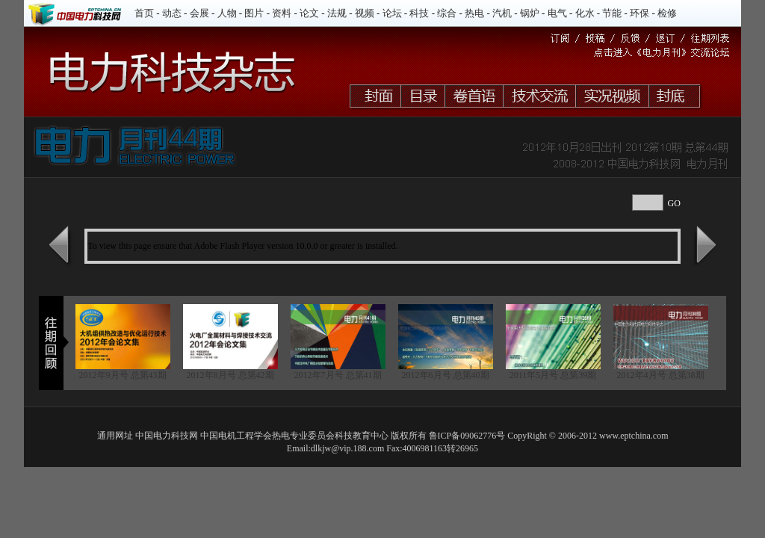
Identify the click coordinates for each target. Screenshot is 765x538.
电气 (557, 13)
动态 (172, 13)
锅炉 (529, 13)
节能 (612, 13)
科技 (419, 13)
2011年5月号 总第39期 (553, 375)
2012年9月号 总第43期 (123, 375)
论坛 (392, 13)
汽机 (502, 13)
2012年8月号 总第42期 (230, 375)
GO (674, 203)
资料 (281, 13)
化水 (585, 13)
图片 (254, 13)
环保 (639, 13)
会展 (199, 13)
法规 (337, 13)
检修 (667, 13)
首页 (144, 13)
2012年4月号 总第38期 (660, 375)
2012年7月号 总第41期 (338, 375)
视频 (364, 13)
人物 (227, 13)
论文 (309, 13)
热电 (474, 13)
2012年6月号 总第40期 (445, 375)
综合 (446, 13)
